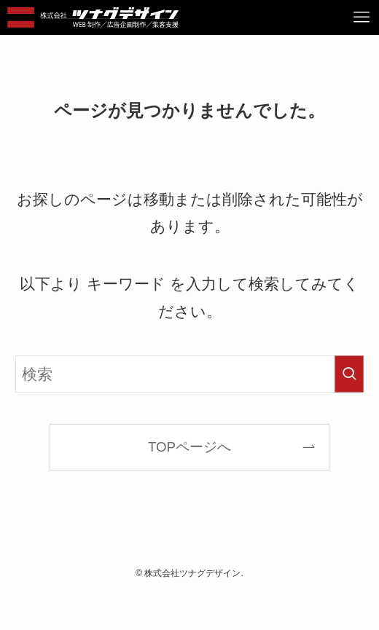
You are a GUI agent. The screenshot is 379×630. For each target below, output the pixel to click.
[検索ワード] (189, 374)
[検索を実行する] (349, 374)
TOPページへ (189, 446)
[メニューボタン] (361, 17)
